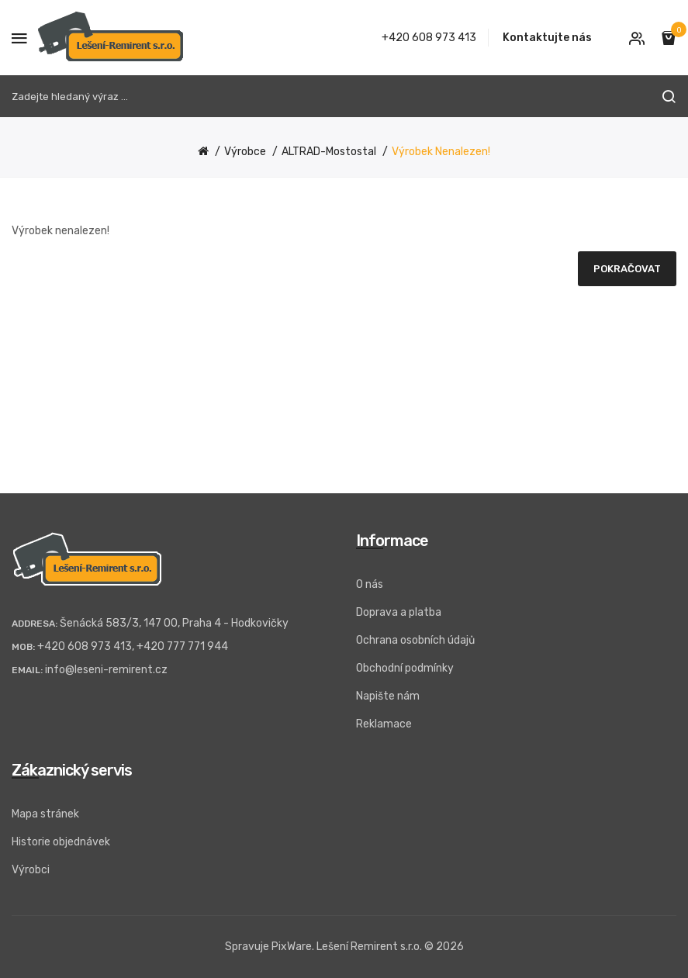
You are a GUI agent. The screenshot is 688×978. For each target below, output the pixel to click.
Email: (27, 670)
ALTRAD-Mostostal (329, 151)
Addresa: (34, 623)
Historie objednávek (61, 841)
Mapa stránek (45, 814)
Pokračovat (627, 269)
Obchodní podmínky (405, 668)
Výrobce (245, 151)
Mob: (23, 646)
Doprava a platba (398, 612)
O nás (369, 584)
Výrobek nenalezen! (441, 151)
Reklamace (384, 724)
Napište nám (388, 696)
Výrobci (31, 869)
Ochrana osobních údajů (415, 640)
